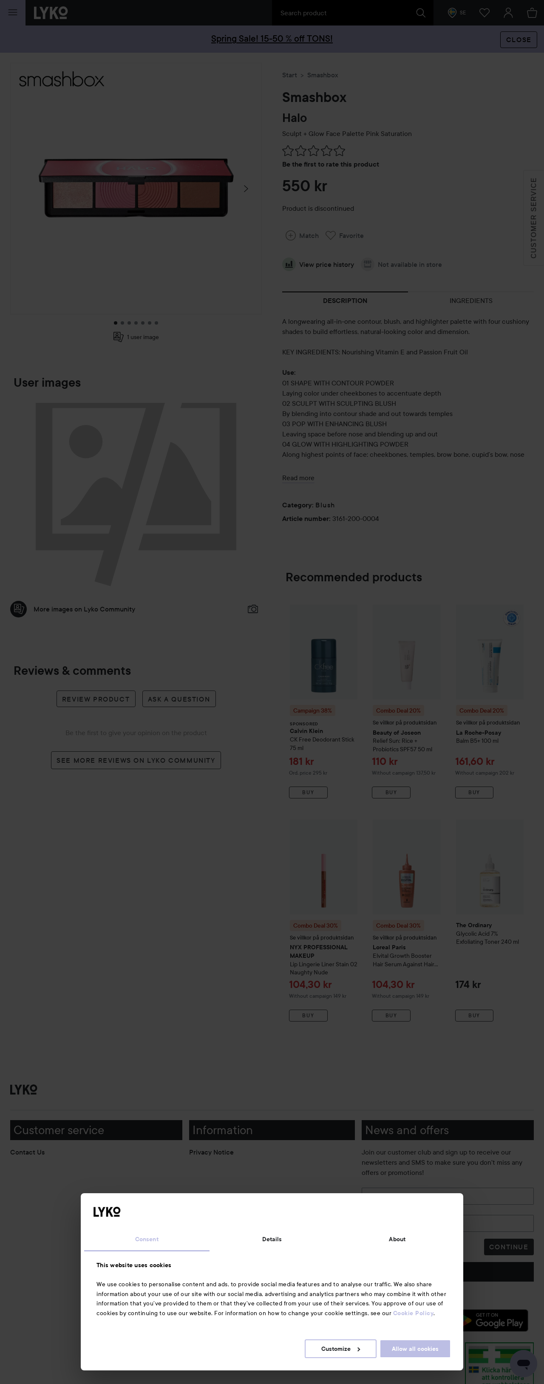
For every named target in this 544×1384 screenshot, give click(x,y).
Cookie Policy (413, 1313)
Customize (340, 1348)
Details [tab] (272, 1239)
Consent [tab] (147, 1239)
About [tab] (397, 1239)
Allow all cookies (415, 1348)
